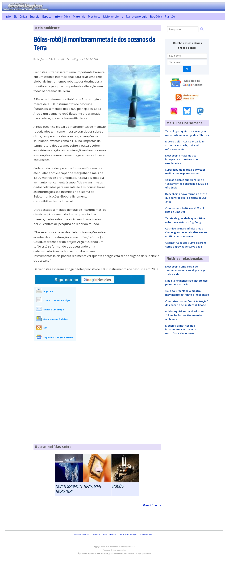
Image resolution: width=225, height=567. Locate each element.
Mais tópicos (151, 505)
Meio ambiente (113, 16)
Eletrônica (20, 16)
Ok (187, 69)
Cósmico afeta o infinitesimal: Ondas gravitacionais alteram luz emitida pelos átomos (186, 232)
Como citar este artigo (56, 300)
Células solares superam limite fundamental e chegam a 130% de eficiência (186, 183)
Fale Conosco (109, 534)
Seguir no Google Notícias (58, 337)
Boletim (96, 534)
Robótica (156, 16)
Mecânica (94, 16)
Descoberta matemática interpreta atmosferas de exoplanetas (181, 159)
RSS (45, 328)
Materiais (79, 16)
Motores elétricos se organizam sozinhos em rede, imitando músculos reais (185, 145)
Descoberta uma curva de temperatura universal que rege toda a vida (185, 270)
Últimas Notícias (82, 534)
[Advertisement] (16, 77)
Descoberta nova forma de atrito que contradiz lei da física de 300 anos (186, 197)
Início (7, 16)
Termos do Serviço (127, 534)
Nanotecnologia (136, 16)
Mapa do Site (146, 534)
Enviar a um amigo (53, 309)
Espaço (47, 16)
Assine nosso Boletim (55, 319)
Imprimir (48, 291)
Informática (62, 16)
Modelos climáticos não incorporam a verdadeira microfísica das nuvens (180, 329)
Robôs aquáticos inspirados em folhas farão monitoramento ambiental (185, 315)
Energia (34, 16)
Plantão (170, 16)
